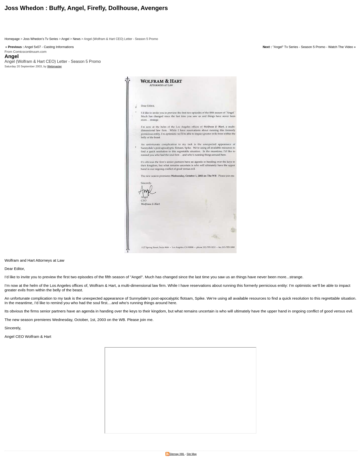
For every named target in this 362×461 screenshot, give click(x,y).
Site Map (192, 454)
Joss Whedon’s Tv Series (40, 39)
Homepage (12, 39)
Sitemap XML (175, 454)
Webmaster (54, 66)
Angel (65, 39)
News (77, 39)
